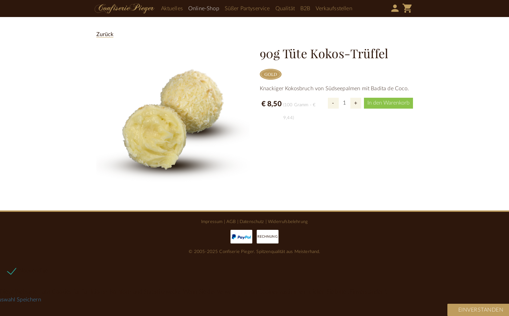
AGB (231, 222)
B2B (305, 8)
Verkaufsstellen (334, 8)
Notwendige (33, 270)
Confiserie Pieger (125, 8)
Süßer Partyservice (247, 8)
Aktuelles (172, 8)
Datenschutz (252, 222)
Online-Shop (203, 8)
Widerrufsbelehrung (288, 222)
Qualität (285, 8)
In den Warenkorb (388, 103)
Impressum (211, 222)
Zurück (105, 34)
